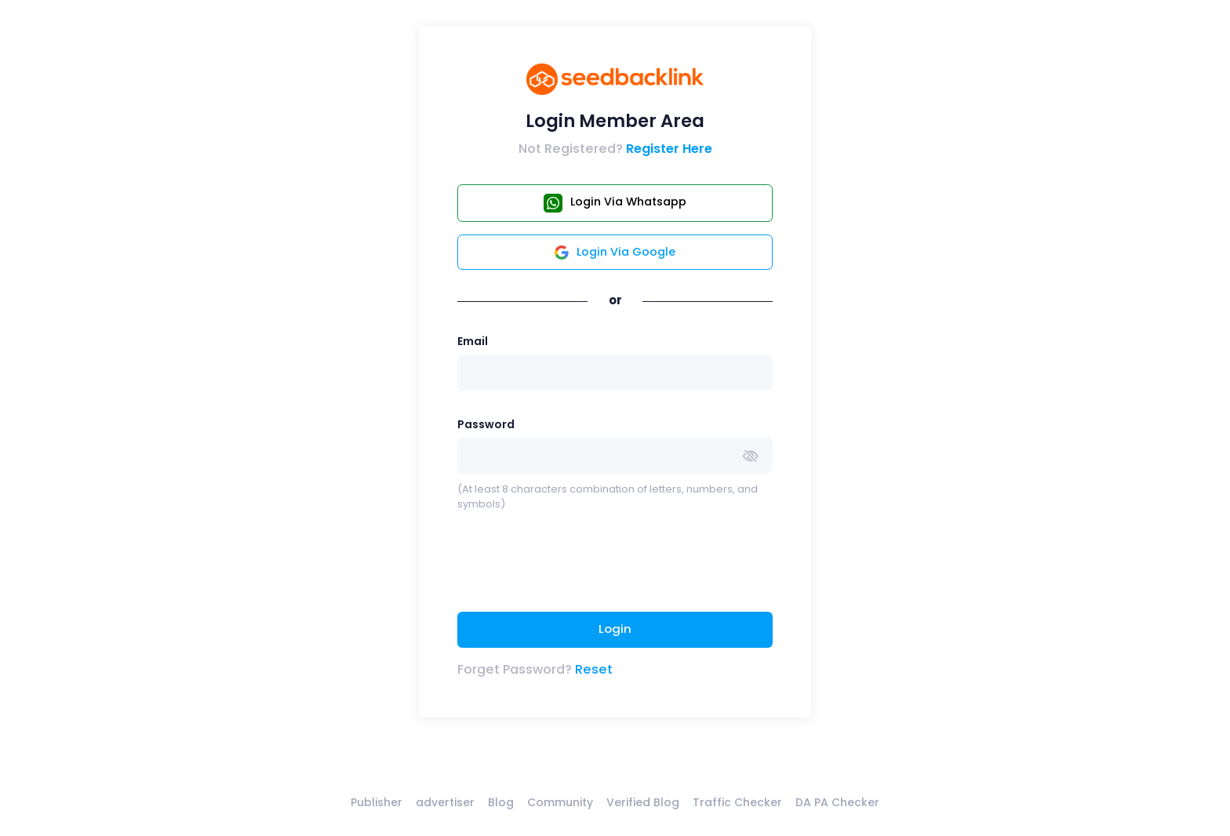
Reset (594, 669)
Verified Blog (642, 802)
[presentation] (576, 567)
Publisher (376, 802)
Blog (501, 802)
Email (472, 341)
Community (560, 802)
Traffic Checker (737, 802)
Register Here (669, 149)
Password (486, 424)
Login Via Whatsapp (615, 203)
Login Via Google (615, 252)
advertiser (445, 802)
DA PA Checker (837, 802)
